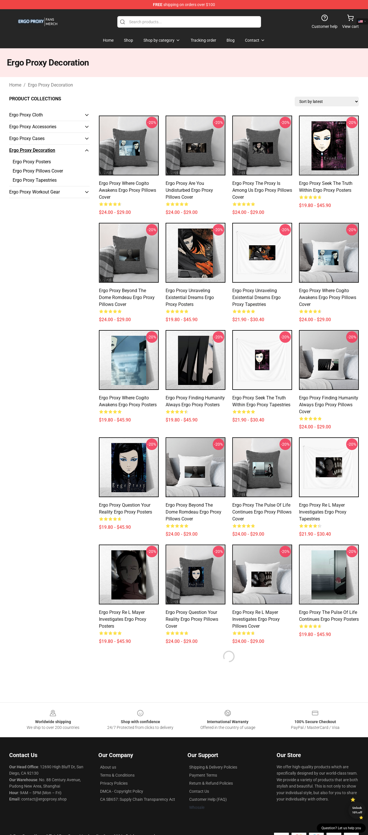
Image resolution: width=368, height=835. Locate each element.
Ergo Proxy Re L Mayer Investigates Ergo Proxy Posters (122, 619)
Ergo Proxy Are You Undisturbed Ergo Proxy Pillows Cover (189, 190)
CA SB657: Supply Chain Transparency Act (137, 799)
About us (108, 767)
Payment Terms (203, 775)
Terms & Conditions (117, 775)
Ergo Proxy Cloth (26, 115)
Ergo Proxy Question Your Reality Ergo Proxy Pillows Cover (192, 619)
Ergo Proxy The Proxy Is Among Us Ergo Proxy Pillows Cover (262, 190)
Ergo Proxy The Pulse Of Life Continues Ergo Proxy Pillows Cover (262, 512)
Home (15, 85)
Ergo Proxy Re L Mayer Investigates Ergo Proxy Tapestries (322, 512)
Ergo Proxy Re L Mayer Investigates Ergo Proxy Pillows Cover (256, 619)
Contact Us (199, 791)
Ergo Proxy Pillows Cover (38, 171)
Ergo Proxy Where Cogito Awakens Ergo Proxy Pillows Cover (127, 190)
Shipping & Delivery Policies (213, 767)
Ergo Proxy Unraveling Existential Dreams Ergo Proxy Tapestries (256, 297)
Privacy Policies (114, 783)
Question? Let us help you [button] (341, 828)
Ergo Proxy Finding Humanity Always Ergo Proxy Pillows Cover (328, 404)
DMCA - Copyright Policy (121, 791)
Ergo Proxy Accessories (32, 126)
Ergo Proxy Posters (32, 161)
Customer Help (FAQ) (208, 799)
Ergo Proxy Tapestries (35, 180)
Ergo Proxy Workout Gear (34, 192)
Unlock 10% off (357, 810)
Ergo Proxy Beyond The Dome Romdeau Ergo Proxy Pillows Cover (127, 297)
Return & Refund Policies (211, 783)
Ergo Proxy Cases (27, 138)
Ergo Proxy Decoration (50, 85)
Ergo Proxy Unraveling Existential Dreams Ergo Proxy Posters (190, 297)
